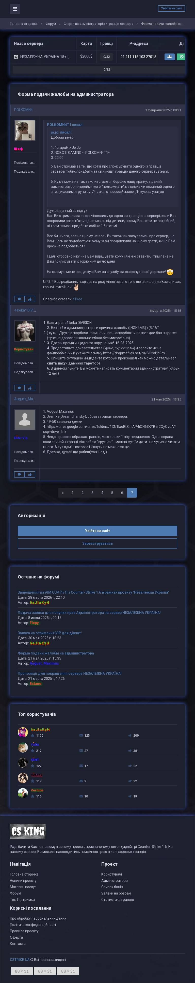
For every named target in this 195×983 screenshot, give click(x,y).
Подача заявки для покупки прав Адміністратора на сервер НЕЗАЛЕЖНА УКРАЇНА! (89, 613)
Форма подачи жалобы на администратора (56, 653)
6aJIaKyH (40, 602)
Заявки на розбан (116, 893)
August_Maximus (28, 399)
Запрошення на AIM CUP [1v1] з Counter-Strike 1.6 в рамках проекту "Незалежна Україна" (93, 592)
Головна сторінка (24, 24)
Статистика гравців (117, 900)
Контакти (18, 944)
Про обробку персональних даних (38, 918)
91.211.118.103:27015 (138, 56)
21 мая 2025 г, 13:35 (166, 399)
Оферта (16, 937)
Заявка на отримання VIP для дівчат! (50, 633)
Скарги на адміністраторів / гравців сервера (98, 24)
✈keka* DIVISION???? (31, 310)
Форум (50, 24)
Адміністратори (114, 881)
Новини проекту (23, 881)
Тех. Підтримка (22, 900)
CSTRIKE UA (19, 960)
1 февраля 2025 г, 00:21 (163, 110)
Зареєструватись (97, 543)
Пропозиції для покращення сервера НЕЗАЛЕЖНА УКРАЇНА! (70, 673)
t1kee (77, 299)
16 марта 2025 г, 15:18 (164, 311)
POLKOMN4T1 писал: (65, 125)
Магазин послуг (23, 887)
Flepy (34, 623)
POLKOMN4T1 (25, 110)
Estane (35, 684)
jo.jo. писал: (61, 132)
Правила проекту (24, 931)
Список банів (112, 887)
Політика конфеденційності (33, 925)
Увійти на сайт (171, 8)
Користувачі (111, 874)
